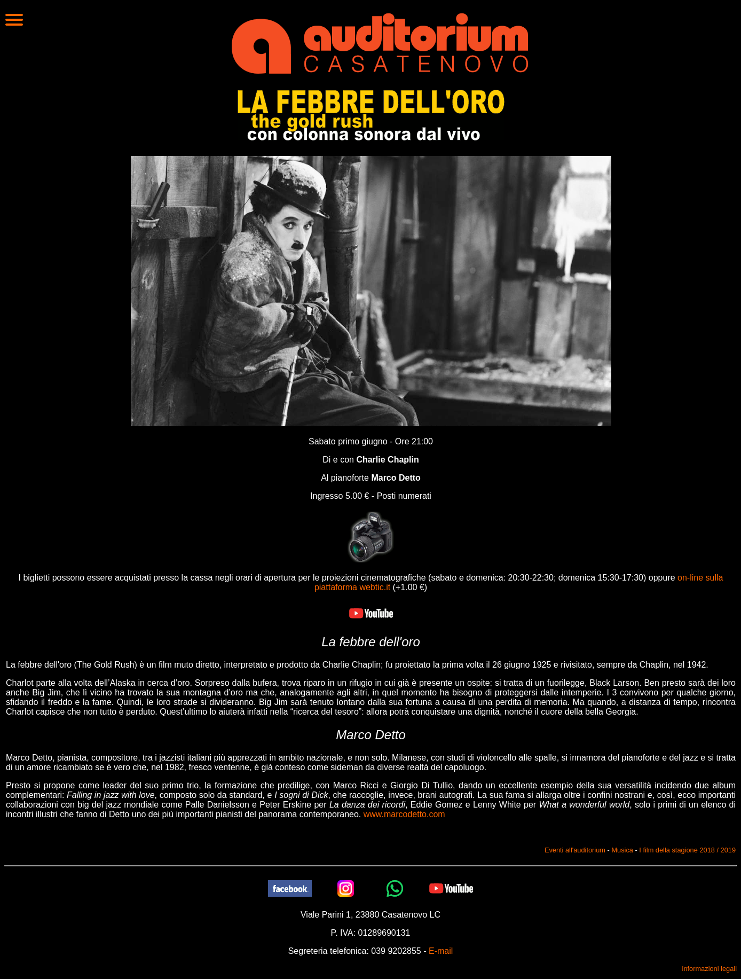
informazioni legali (709, 969)
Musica (622, 850)
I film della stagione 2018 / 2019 (687, 850)
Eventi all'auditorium (575, 850)
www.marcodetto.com (404, 814)
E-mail (441, 950)
